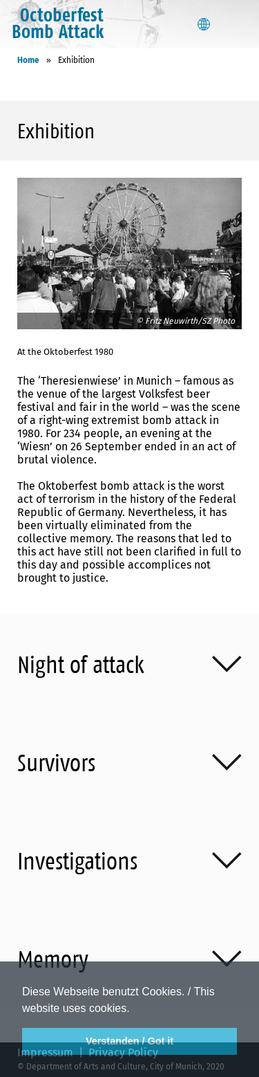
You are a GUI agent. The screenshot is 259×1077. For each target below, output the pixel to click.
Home (28, 60)
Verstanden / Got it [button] (129, 1041)
